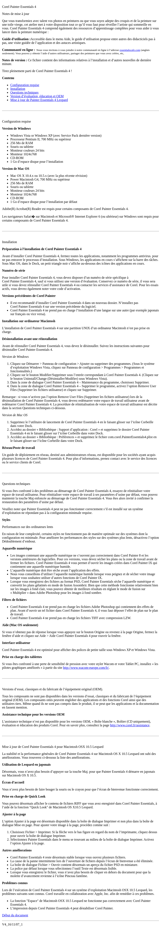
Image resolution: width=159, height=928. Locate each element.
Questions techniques (24, 92)
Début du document (15, 915)
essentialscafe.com (130, 50)
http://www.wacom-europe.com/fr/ (86, 667)
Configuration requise (24, 85)
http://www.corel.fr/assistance (130, 725)
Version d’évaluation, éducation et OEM (37, 96)
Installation (17, 88)
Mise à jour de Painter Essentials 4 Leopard (39, 100)
